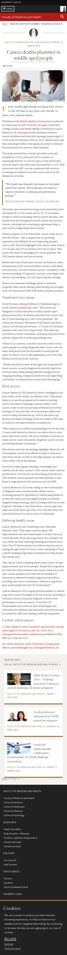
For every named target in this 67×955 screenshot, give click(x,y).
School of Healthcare (14, 806)
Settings (8, 944)
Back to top (9, 779)
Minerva (8, 878)
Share (9, 65)
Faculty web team (12, 842)
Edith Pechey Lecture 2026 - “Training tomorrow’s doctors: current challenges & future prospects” (33, 681)
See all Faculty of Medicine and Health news (31, 664)
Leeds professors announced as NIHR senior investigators (46, 716)
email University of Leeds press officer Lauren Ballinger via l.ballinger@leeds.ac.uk (31, 645)
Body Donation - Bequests (16, 833)
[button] (62, 16)
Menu (9, 9)
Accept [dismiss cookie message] (10, 938)
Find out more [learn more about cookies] (12, 948)
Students (8, 882)
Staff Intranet (10, 864)
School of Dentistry (13, 802)
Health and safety (12, 829)
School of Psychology (14, 815)
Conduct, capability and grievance (20, 837)
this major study (27, 132)
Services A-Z (10, 860)
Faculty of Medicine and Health (21, 17)
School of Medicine (20, 307)
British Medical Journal (33, 121)
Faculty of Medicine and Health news (27, 42)
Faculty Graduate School (16, 887)
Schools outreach (12, 846)
